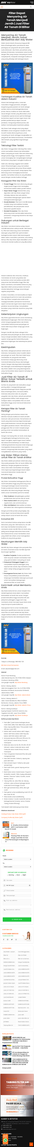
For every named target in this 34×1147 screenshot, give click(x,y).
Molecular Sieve (23, 1011)
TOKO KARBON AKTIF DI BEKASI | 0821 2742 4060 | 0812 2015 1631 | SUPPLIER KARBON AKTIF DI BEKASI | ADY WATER (15, 1061)
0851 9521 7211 (7, 1125)
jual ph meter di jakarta (10, 983)
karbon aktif (7, 1001)
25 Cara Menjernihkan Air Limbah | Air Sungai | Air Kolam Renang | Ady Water (21, 1054)
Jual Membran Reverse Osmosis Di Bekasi (10, 980)
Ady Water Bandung (21, 682)
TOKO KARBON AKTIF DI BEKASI (24, 1025)
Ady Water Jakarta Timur (23, 705)
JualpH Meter (22, 997)
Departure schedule (17, 872)
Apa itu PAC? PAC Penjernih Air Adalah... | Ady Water (21, 1047)
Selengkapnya (12, 1090)
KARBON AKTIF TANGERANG (10, 1008)
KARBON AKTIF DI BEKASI (24, 1004)
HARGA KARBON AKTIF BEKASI (10, 962)
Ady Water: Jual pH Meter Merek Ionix (10, 952)
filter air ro (6, 959)
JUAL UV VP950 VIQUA (24, 994)
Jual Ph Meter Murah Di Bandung (24, 983)
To (3, 863)
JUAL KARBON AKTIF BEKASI (24, 969)
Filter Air (6, 955)
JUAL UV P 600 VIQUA (10, 990)
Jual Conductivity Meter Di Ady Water (24, 966)
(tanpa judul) (6, 1068)
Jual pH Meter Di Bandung (24, 980)
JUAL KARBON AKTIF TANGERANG (24, 976)
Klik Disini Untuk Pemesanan (10, 665)
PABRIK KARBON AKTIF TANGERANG (10, 1015)
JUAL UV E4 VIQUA (9, 987)
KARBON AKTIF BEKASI (24, 1001)
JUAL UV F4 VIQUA (23, 987)
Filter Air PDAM (22, 955)
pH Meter (6, 1022)
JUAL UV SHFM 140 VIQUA (10, 994)
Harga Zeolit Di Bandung (10, 966)
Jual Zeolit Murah (9, 997)
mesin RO (6, 1011)
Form (4, 856)
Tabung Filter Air (8, 1025)
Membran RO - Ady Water (24, 1008)
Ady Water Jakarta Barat (22, 695)
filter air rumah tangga (24, 959)
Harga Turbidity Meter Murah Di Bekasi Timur (24, 962)
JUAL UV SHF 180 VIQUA (24, 990)
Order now (17, 919)
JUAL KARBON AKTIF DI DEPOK (10, 976)
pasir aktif (21, 1015)
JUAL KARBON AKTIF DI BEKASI (24, 973)
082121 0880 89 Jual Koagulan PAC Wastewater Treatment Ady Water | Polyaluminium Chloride (16, 1040)
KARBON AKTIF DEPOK (10, 1004)
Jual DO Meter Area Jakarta (10, 969)
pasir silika (7, 1018)
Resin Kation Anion (23, 1022)
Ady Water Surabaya (21, 715)
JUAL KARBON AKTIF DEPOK (10, 973)
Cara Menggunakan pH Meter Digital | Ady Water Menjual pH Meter (24, 952)
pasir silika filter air (23, 1018)
